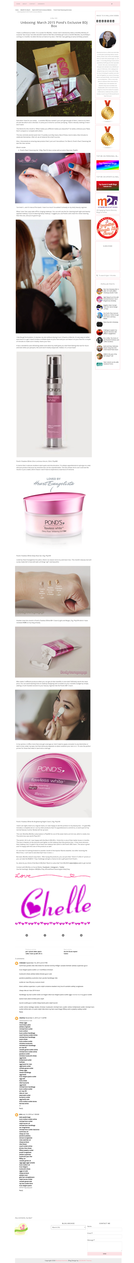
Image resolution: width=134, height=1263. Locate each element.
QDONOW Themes (85, 1261)
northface (43, 970)
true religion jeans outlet (27, 970)
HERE (25, 623)
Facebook (46, 867)
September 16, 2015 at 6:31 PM (36, 963)
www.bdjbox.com (75, 863)
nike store (45, 1009)
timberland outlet (78, 1007)
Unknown (22, 963)
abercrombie (32, 999)
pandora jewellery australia (28, 978)
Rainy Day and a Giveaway (110, 322)
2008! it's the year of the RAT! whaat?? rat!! (110, 355)
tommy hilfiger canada (58, 966)
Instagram (54, 867)
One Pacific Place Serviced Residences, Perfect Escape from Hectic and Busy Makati (111, 315)
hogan (45, 995)
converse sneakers (51, 986)
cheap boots (41, 1003)
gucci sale (48, 974)
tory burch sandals (64, 986)
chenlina (22, 1018)
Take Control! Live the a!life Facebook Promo (111, 363)
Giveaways (41, 4)
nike (33, 966)
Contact (32, 4)
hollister (69, 966)
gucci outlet (88, 995)
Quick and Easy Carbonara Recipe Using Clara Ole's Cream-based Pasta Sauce (110, 347)
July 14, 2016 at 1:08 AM (31, 1114)
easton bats (23, 999)
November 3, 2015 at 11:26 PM (36, 1018)
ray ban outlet (31, 995)
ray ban (51, 1009)
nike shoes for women (42, 966)
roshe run (40, 995)
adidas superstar (78, 966)
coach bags (58, 1009)
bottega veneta (34, 1007)
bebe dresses (40, 974)
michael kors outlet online (62, 1007)
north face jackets (25, 966)
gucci (86, 966)
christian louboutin (46, 1007)
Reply (21, 1012)
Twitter (61, 867)
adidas (33, 974)
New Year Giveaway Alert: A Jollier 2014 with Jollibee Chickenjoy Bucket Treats (111, 291)
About (25, 4)
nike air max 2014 (30, 990)
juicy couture (35, 982)
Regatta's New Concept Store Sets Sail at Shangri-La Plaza (110, 307)
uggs (70, 995)
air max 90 (27, 982)
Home (18, 4)
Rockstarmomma (62, 1261)
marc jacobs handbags (46, 978)
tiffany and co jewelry (70, 1009)
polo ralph (41, 986)
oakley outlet (82, 1009)
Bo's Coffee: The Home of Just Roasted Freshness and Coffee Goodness (111, 339)
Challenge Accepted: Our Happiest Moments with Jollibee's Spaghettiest (110, 331)
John (20, 1114)
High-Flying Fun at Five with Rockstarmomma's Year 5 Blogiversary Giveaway (111, 299)
